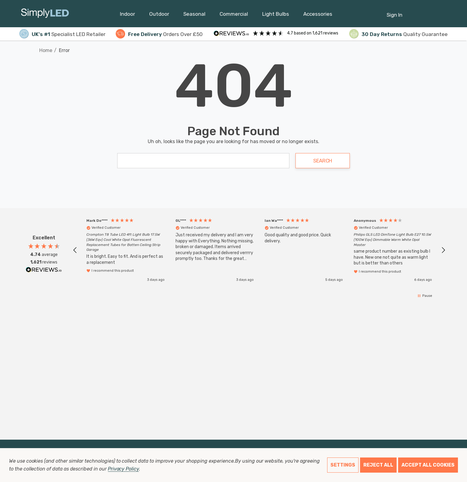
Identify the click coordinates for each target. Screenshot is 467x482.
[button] (75, 250)
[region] (259, 250)
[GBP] (443, 14)
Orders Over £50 (159, 34)
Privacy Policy (123, 469)
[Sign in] (394, 12)
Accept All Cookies (428, 465)
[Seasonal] (194, 15)
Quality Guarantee (398, 34)
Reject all (378, 465)
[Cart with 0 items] (428, 12)
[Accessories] (317, 15)
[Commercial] (234, 15)
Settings (342, 465)
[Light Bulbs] (275, 15)
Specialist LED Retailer (62, 34)
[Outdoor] (159, 15)
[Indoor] (127, 15)
